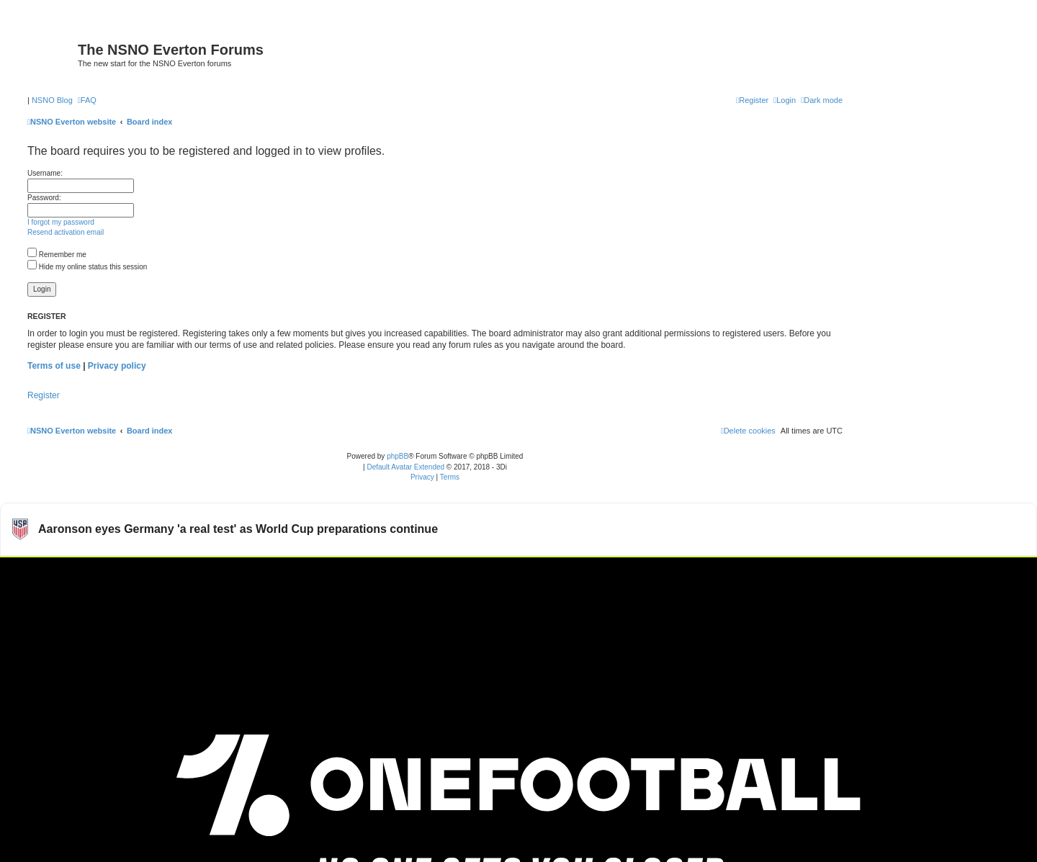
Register (43, 395)
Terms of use (54, 366)
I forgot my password (60, 222)
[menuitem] (87, 100)
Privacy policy (117, 366)
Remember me (56, 255)
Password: (44, 198)
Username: (45, 173)
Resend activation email (65, 232)
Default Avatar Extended (405, 467)
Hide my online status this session (87, 267)
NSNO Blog (52, 100)
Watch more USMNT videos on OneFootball (928, 574)
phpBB (397, 456)
